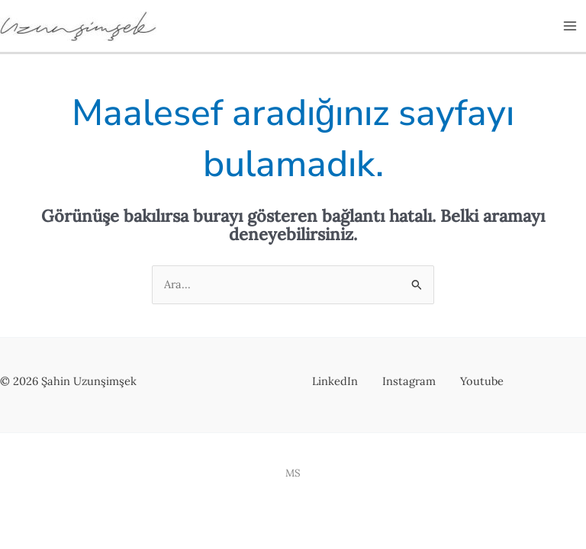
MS (293, 473)
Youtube (482, 381)
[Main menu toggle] (570, 26)
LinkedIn (335, 381)
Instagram (409, 381)
